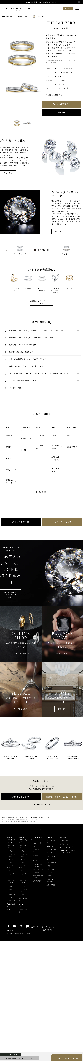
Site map (9, 933)
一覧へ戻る (23, 16)
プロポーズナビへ (62, 653)
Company (29, 933)
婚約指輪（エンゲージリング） (11, 840)
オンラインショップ (66, 847)
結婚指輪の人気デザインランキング (41, 302)
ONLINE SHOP (10, 1055)
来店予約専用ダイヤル (19, 1058)
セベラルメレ (60, 88)
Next (77, 283)
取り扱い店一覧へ (41, 492)
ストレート (59, 84)
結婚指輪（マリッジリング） (23, 840)
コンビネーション (39, 16)
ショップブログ (51, 856)
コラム (48, 859)
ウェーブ (11, 874)
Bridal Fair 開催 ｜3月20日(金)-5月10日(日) (41, 2)
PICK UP (9, 909)
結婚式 (50, 875)
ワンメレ (23, 886)
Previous (5, 283)
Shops (9, 930)
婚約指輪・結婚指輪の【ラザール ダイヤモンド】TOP (16, 817)
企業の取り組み (37, 881)
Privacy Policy (19, 933)
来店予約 (63, 837)
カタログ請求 (64, 841)
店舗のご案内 (50, 885)
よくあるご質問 (51, 849)
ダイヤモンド (52, 869)
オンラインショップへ (20, 653)
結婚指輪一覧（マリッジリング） (41, 817)
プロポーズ (51, 872)
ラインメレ (12, 900)
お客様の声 (49, 846)
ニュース (49, 853)
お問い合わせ (64, 844)
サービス (49, 837)
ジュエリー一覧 (37, 843)
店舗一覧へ (62, 709)
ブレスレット (36, 860)
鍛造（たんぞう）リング (55, 95)
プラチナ (11, 851)
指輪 (49, 866)
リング (34, 846)
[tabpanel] (16, 282)
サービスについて (21, 709)
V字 (10, 877)
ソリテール (12, 886)
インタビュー (52, 862)
